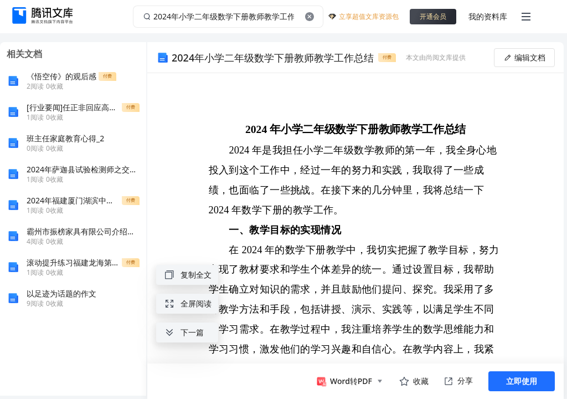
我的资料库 (487, 16)
